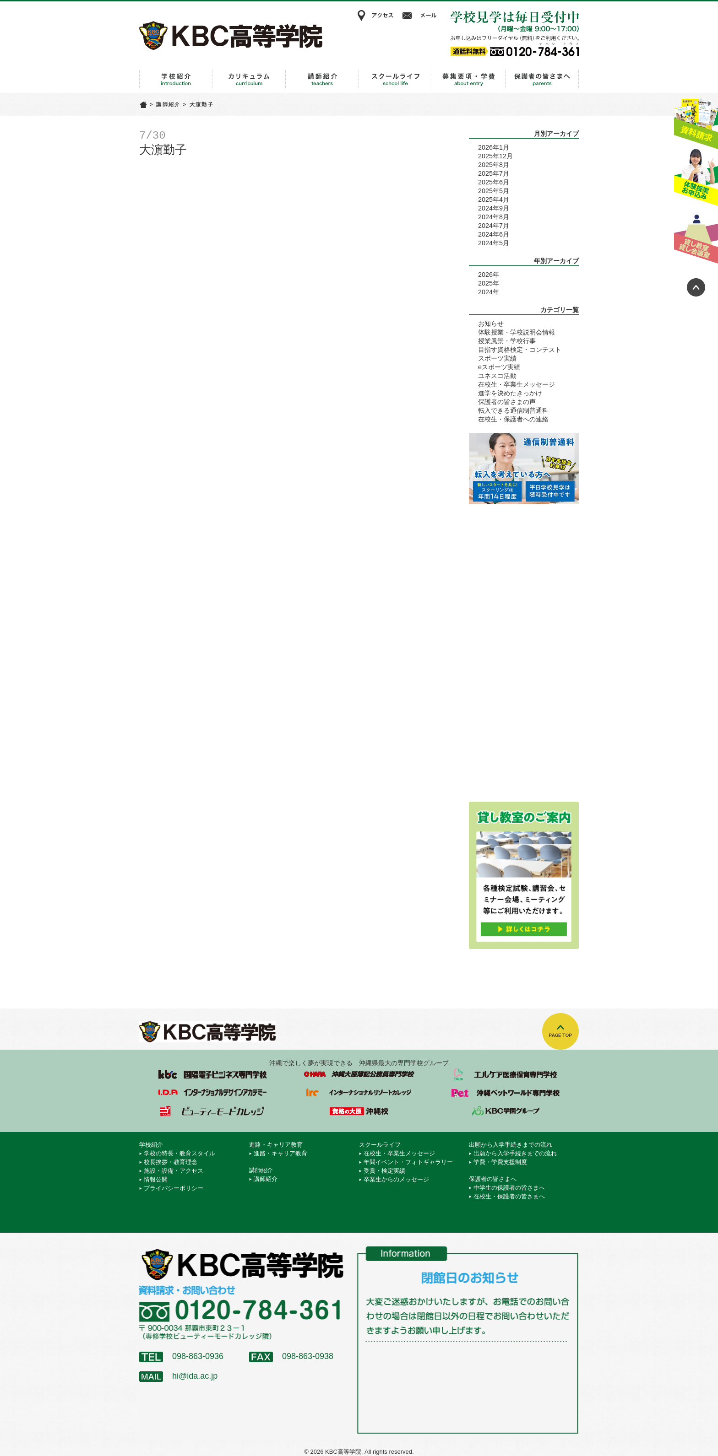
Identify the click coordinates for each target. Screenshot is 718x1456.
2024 (485, 292)
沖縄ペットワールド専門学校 (505, 1093)
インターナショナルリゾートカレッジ (359, 1093)
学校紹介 (175, 79)
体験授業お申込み (696, 178)
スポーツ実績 (497, 358)
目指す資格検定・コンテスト (519, 349)
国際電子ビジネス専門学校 (212, 1074)
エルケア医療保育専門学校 (505, 1074)
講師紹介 (322, 79)
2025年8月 (493, 164)
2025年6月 (493, 182)
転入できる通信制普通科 (513, 410)
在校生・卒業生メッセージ (516, 384)
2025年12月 (495, 156)
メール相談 (420, 15)
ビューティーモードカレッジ (212, 1111)
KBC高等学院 (230, 35)
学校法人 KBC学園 (505, 1111)
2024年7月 (493, 225)
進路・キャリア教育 (249, 79)
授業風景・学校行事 (507, 341)
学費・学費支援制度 (500, 1162)
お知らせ (491, 323)
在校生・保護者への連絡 (513, 419)
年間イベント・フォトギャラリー (408, 1162)
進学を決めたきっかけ (510, 393)
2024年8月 (493, 217)
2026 (485, 274)
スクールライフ (395, 79)
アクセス (375, 15)
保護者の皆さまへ (542, 79)
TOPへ (560, 1031)
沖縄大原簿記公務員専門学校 (359, 1074)
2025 (485, 283)
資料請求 (696, 120)
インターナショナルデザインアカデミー (212, 1093)
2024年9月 (493, 208)
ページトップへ (696, 287)
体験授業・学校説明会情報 (516, 332)
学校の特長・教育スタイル (179, 1153)
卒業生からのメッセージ (396, 1179)
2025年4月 (493, 199)
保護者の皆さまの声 (507, 401)
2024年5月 (493, 243)
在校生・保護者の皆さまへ (509, 1196)
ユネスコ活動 (497, 375)
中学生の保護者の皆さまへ (509, 1187)
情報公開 (156, 1179)
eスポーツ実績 (499, 367)
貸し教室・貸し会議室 (696, 235)
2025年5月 (493, 190)
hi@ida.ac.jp (195, 1376)
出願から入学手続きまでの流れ (469, 79)
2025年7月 (493, 173)
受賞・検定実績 (384, 1170)
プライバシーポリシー (173, 1188)
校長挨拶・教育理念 (170, 1162)
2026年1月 (493, 147)
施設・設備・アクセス (173, 1170)
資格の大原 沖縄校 (359, 1111)
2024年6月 (493, 234)
